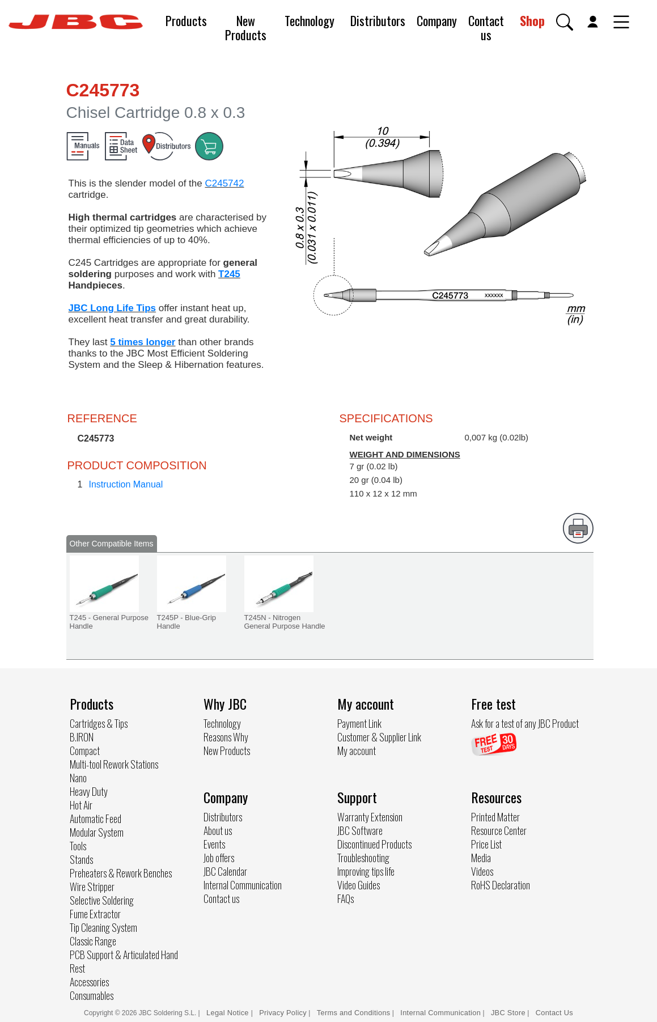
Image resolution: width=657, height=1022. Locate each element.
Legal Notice (228, 1012)
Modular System (97, 832)
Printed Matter (495, 816)
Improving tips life (366, 871)
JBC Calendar (225, 871)
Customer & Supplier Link (379, 737)
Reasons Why (226, 737)
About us (218, 830)
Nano (78, 777)
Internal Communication (243, 884)
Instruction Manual (126, 484)
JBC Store (508, 1012)
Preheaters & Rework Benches (121, 873)
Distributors (377, 20)
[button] (564, 22)
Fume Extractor (95, 913)
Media (481, 857)
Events (214, 844)
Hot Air (81, 805)
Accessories (89, 981)
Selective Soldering (102, 900)
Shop (532, 20)
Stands (81, 859)
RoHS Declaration (500, 884)
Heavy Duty (89, 791)
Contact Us (554, 1012)
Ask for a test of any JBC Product (525, 723)
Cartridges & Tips (99, 723)
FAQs (345, 898)
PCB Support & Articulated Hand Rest (124, 961)
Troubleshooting (363, 857)
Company (437, 20)
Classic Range (93, 941)
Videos (482, 871)
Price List (486, 844)
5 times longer (142, 342)
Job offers (219, 857)
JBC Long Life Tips (112, 308)
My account (356, 750)
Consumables (91, 995)
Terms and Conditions (354, 1012)
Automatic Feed (95, 818)
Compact (85, 750)
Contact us (486, 27)
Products (186, 20)
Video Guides (358, 884)
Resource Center (499, 830)
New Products (245, 27)
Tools (78, 845)
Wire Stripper (92, 886)
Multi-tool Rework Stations (114, 764)
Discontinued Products (374, 844)
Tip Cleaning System (103, 927)
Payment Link (359, 723)
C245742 (224, 183)
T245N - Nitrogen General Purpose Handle (284, 621)
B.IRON (82, 737)
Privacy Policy (283, 1012)
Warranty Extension (369, 816)
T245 (229, 274)
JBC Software (360, 830)
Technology (309, 20)
